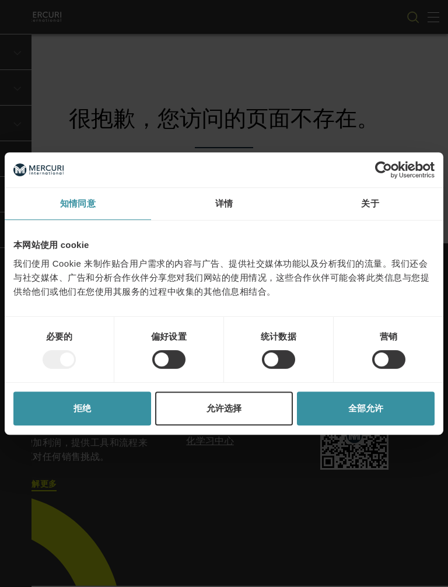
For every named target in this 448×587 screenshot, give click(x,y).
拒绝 (82, 408)
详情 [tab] (224, 203)
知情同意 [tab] (78, 203)
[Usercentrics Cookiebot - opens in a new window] (383, 170)
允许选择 (224, 408)
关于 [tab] (370, 203)
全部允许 (365, 408)
